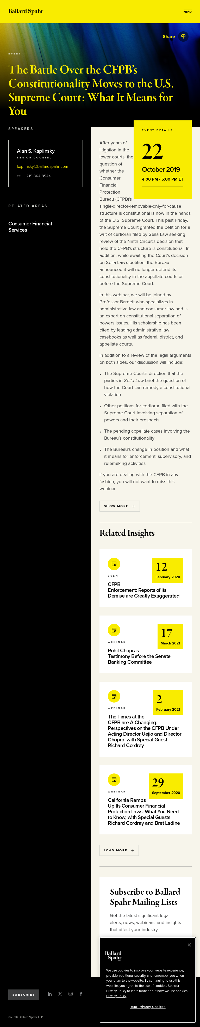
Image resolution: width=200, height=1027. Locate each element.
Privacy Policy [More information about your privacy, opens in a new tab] (116, 996)
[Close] (189, 945)
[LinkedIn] (50, 994)
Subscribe (23, 995)
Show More (119, 506)
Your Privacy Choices (148, 1007)
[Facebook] (81, 994)
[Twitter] (60, 994)
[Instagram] (70, 994)
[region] (148, 980)
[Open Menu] (188, 12)
